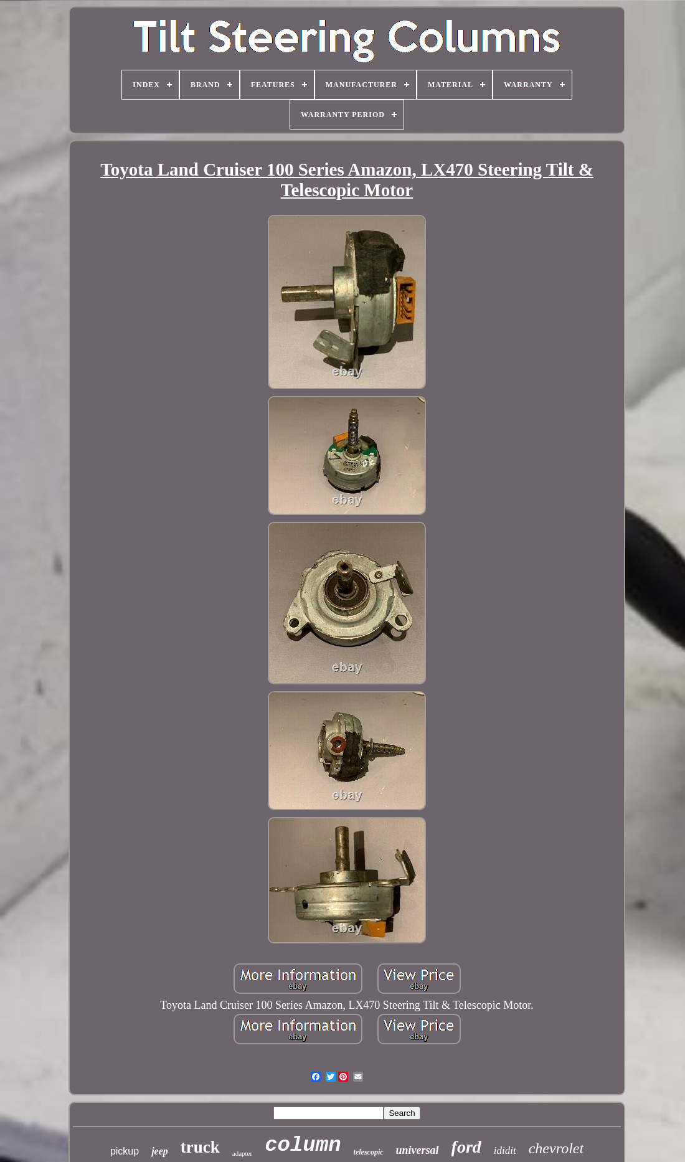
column (303, 1145)
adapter (242, 1153)
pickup (124, 1151)
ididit (505, 1150)
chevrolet (556, 1148)
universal (417, 1150)
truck (200, 1147)
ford (466, 1146)
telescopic (369, 1152)
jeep (159, 1151)
